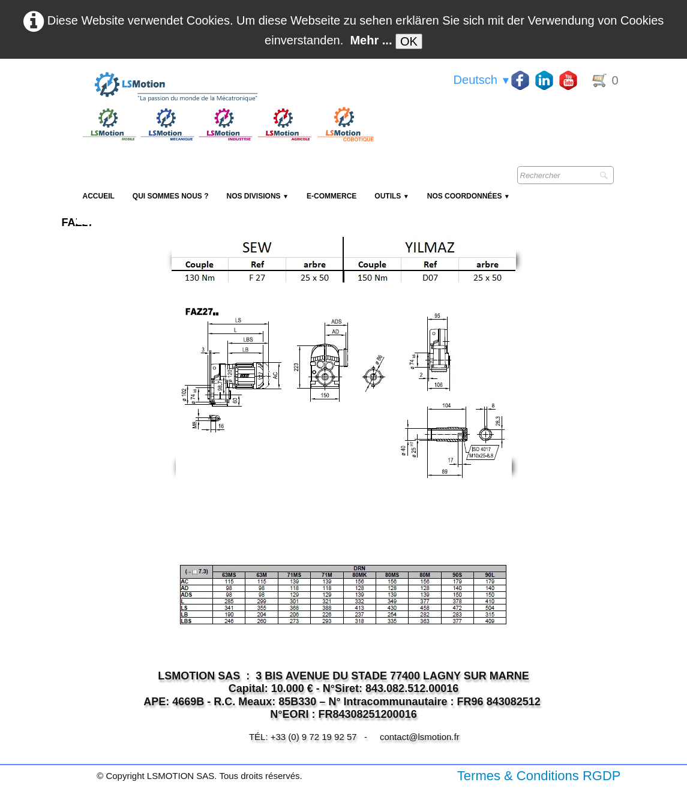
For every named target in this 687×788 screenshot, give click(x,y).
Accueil (99, 196)
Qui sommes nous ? (171, 196)
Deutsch (482, 79)
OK (409, 41)
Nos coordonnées (468, 196)
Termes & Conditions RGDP (539, 775)
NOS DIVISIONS (258, 196)
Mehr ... (371, 40)
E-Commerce (331, 196)
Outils (391, 196)
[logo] (227, 88)
